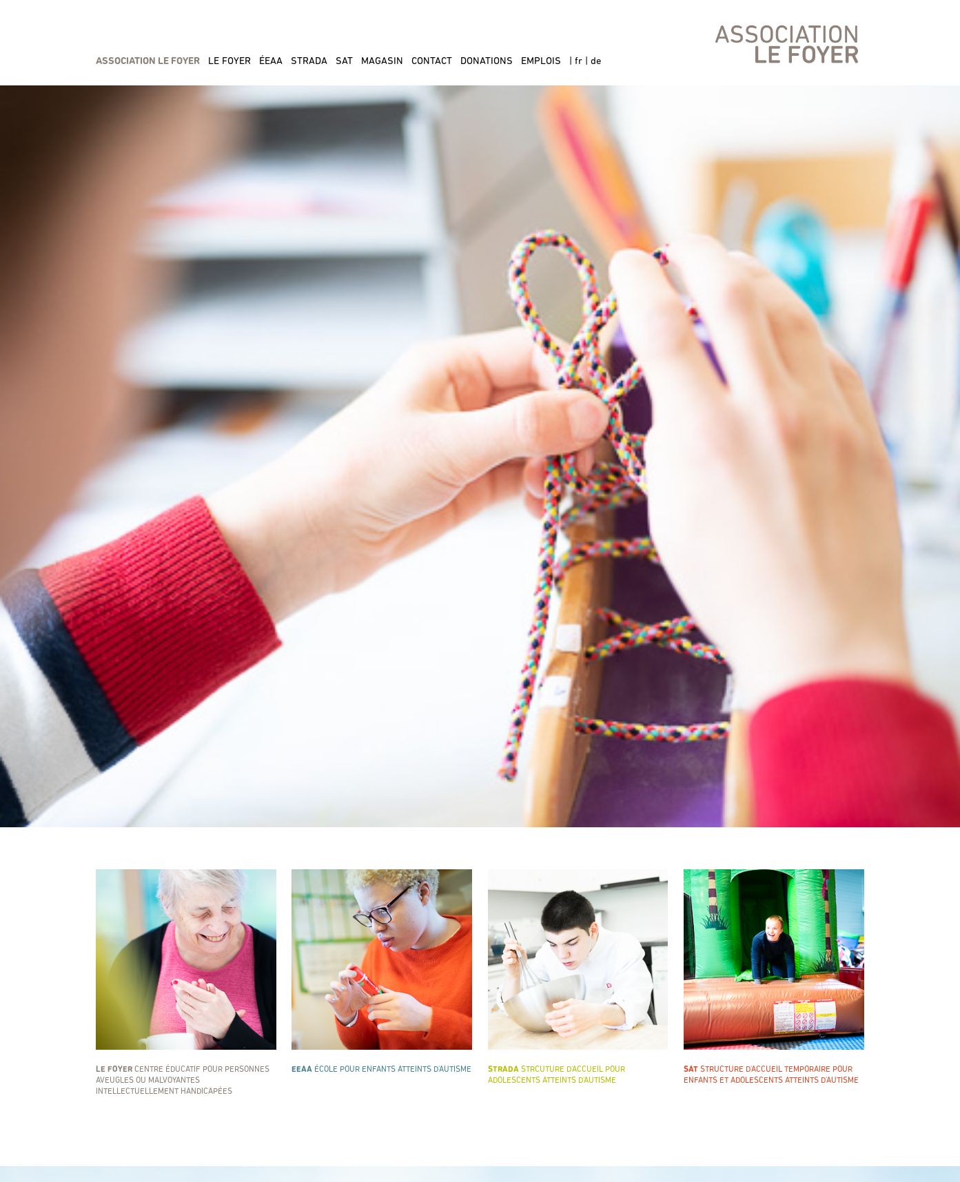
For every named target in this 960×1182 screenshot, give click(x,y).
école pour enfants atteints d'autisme (382, 971)
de (596, 61)
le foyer (229, 61)
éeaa (271, 61)
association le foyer (148, 61)
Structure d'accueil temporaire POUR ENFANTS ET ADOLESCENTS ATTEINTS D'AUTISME (774, 977)
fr (578, 61)
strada (309, 61)
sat (344, 61)
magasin (382, 61)
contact (431, 61)
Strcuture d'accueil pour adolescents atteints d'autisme (578, 977)
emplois (541, 61)
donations (486, 61)
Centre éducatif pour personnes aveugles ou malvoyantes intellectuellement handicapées (186, 982)
